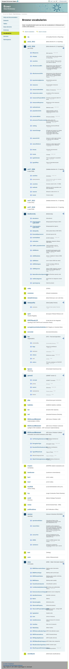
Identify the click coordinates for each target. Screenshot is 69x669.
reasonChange (36, 130)
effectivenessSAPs (37, 73)
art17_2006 (31, 169)
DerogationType (36, 443)
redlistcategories (37, 278)
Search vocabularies (29, 31)
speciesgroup (36, 283)
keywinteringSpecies (38, 80)
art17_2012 (31, 200)
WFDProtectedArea (37, 634)
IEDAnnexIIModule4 (34, 432)
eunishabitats (36, 237)
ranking (34, 125)
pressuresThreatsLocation (39, 120)
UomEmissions (36, 620)
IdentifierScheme (37, 595)
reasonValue (35, 526)
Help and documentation (10, 17)
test (28, 552)
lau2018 (30, 486)
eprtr (29, 314)
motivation (35, 241)
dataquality (35, 231)
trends (34, 154)
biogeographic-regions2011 (36, 227)
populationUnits (36, 110)
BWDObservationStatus (38, 568)
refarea (34, 355)
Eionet (10, 14)
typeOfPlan (35, 162)
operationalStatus (37, 520)
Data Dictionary (16, 14)
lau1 (28, 477)
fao (28, 336)
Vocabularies (7, 33)
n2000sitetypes (36, 264)
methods (34, 187)
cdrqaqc (34, 56)
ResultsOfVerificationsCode (39, 447)
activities (34, 175)
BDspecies (35, 52)
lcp (28, 493)
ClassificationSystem (38, 584)
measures (35, 85)
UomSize (34, 624)
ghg (28, 400)
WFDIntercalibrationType (39, 631)
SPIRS (34, 540)
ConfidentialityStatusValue (39, 587)
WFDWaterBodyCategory (39, 641)
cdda (29, 288)
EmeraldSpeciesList (37, 234)
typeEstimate (36, 158)
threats (34, 149)
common (30, 293)
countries (35, 61)
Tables (5, 23)
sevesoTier (35, 534)
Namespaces (7, 39)
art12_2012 (31, 41)
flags (33, 346)
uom (29, 557)
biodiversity (31, 214)
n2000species (36, 268)
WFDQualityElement (37, 638)
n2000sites (35, 260)
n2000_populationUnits (38, 245)
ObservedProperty (37, 605)
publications (31, 509)
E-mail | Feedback (8, 663)
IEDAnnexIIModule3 (34, 426)
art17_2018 (31, 207)
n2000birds (35, 250)
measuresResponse (37, 102)
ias (28, 409)
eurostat (30, 332)
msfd (29, 498)
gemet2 (30, 375)
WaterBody (35, 627)
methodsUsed (36, 107)
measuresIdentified (37, 89)
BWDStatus (35, 580)
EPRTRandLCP (32, 320)
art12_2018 (31, 46)
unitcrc (34, 362)
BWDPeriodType (36, 572)
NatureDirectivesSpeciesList (39, 274)
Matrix (34, 598)
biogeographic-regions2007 (36, 222)
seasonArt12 (35, 138)
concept (34, 380)
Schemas (6, 30)
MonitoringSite (36, 602)
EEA (10, 1)
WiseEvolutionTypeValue (39, 644)
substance (35, 544)
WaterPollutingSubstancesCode (39, 459)
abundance (35, 218)
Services (5, 36)
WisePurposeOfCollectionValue (39, 648)
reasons (34, 191)
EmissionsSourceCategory (39, 592)
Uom (33, 616)
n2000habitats (36, 256)
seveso (29, 514)
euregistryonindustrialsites (36, 327)
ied (28, 414)
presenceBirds (36, 116)
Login (51, 1)
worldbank (31, 654)
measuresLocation (37, 93)
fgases (29, 369)
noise (29, 505)
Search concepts (42, 31)
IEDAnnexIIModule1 (34, 419)
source (34, 387)
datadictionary (32, 298)
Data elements (7, 27)
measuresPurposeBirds (38, 98)
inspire (29, 466)
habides (30, 405)
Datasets (5, 20)
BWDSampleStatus (37, 576)
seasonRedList (36, 144)
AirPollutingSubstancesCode (39, 439)
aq (28, 37)
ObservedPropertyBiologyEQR (39, 608)
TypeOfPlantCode (37, 451)
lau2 (28, 482)
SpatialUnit (35, 613)
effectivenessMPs (37, 65)
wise (29, 562)
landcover (30, 472)
